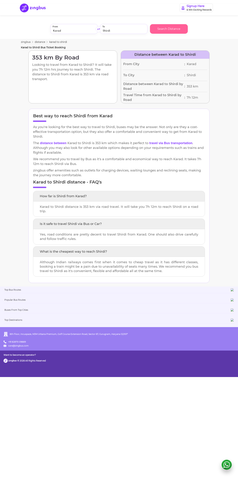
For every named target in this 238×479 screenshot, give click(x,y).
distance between (53, 143)
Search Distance (168, 29)
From (55, 26)
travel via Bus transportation (170, 143)
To (103, 26)
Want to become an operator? (144, 471)
